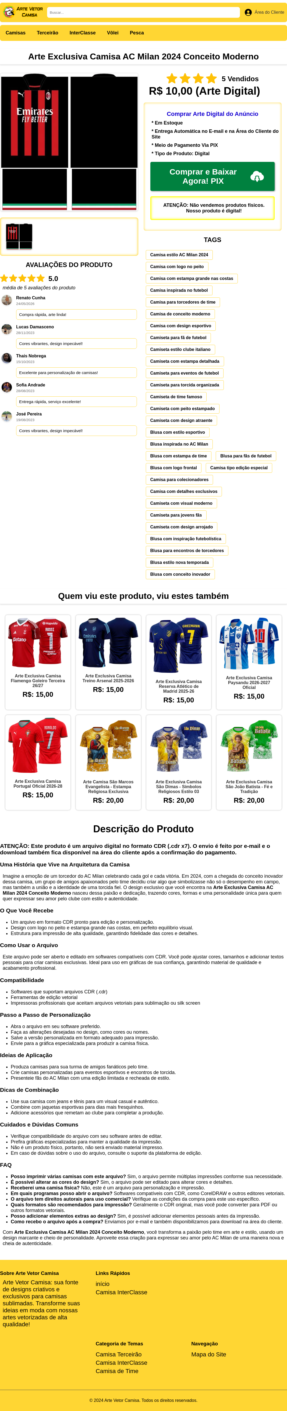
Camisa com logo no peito (177, 266)
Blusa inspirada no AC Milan (179, 444)
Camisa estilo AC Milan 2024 (179, 255)
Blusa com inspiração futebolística (185, 538)
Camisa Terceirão (119, 1354)
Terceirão (47, 32)
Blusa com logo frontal (173, 467)
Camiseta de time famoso (176, 396)
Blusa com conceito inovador (180, 574)
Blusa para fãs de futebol (245, 456)
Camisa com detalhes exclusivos (184, 491)
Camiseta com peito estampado (182, 408)
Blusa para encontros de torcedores (187, 550)
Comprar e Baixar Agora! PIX (216, 176)
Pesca (137, 32)
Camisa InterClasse (121, 1292)
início (102, 1284)
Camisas (16, 32)
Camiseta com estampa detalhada (184, 361)
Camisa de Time (117, 1371)
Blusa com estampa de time (178, 456)
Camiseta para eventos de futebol (184, 373)
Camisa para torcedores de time (183, 302)
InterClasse (83, 32)
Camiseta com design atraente (181, 420)
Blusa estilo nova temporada (179, 562)
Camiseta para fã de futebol (178, 337)
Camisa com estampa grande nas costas (191, 278)
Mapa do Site (208, 1354)
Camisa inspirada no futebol (179, 290)
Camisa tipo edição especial (239, 467)
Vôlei (113, 32)
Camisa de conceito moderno (180, 314)
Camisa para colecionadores (179, 479)
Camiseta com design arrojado (181, 527)
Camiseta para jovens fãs (176, 515)
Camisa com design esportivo (180, 326)
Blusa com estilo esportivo (177, 432)
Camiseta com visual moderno (181, 503)
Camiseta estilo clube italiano (180, 349)
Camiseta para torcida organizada (184, 385)
